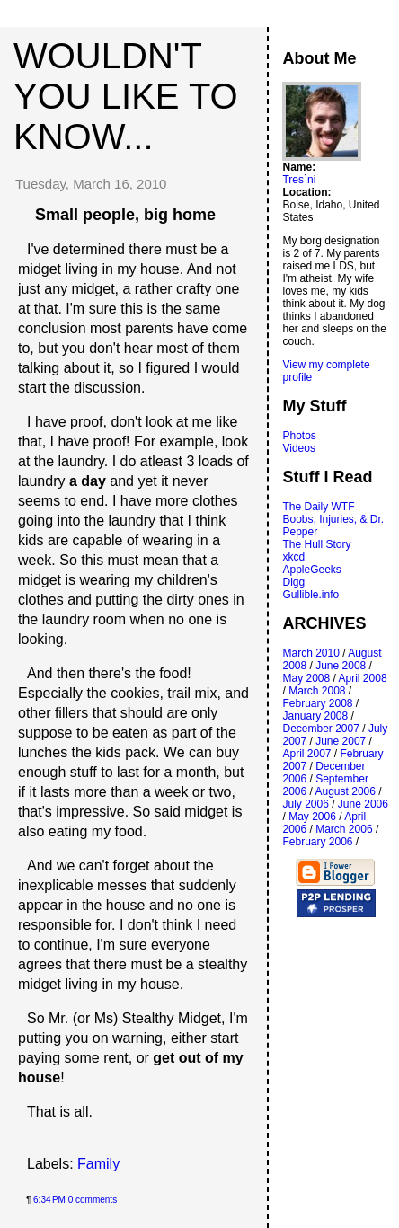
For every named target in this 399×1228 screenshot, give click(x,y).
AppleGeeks (311, 569)
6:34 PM (49, 1200)
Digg (293, 582)
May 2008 (306, 678)
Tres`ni (298, 179)
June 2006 (363, 804)
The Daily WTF (318, 506)
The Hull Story (316, 544)
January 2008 (315, 716)
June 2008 (340, 665)
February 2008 (317, 703)
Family (98, 1163)
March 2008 (316, 691)
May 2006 (312, 816)
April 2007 (306, 753)
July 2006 (305, 804)
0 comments (92, 1200)
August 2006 (345, 791)
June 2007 (340, 741)
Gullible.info (310, 594)
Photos (298, 435)
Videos (298, 448)
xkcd (293, 557)
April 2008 (363, 678)
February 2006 (317, 841)
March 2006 (343, 829)
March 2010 (310, 653)
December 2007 (320, 728)
